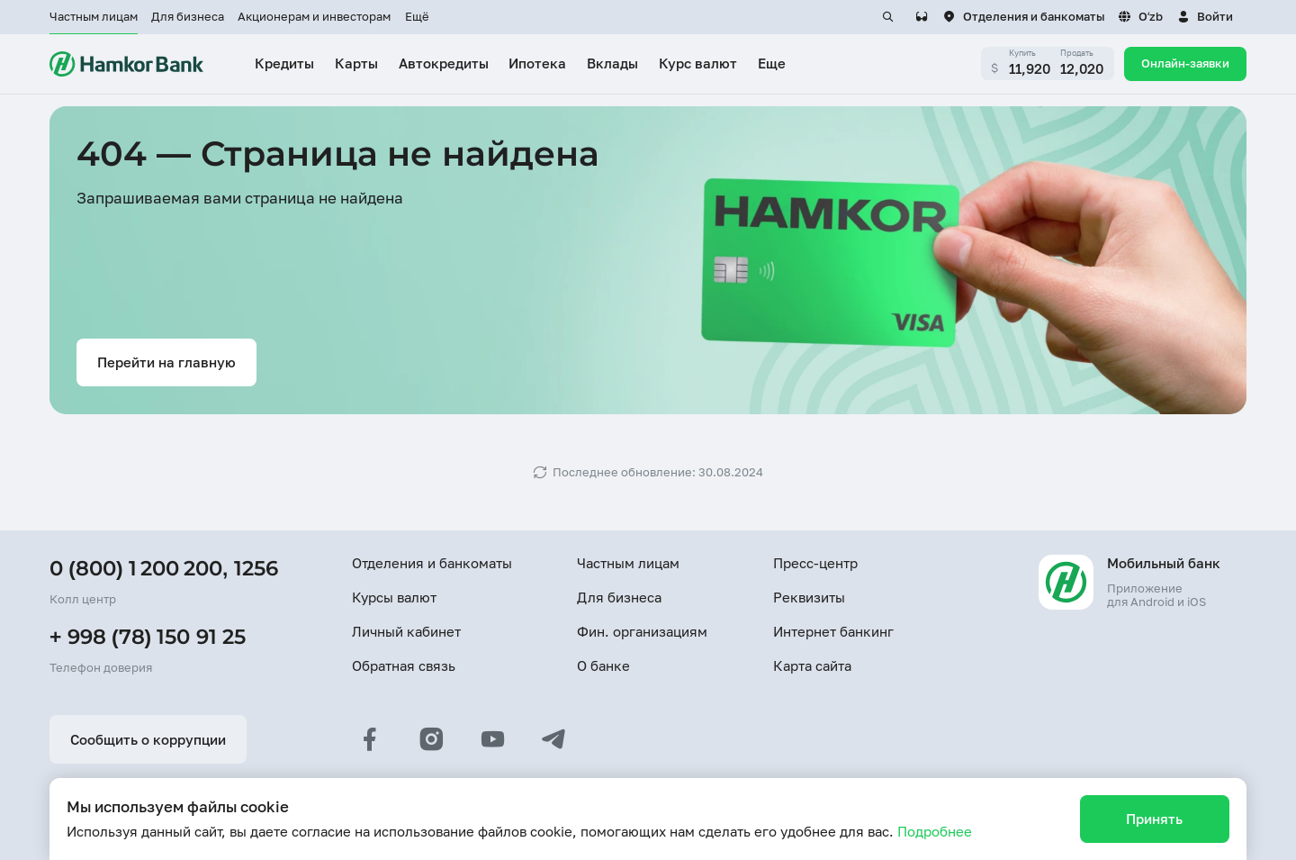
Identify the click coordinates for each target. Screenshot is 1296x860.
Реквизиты (809, 597)
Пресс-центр (815, 563)
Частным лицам (94, 16)
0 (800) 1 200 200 (136, 568)
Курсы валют (394, 597)
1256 (256, 568)
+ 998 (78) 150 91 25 (148, 636)
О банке (603, 665)
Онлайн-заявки (1185, 63)
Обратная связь (403, 665)
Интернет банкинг (833, 631)
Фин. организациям (642, 631)
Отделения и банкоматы (432, 563)
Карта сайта (812, 665)
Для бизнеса (187, 16)
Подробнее (934, 831)
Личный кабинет (406, 631)
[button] (1204, 17)
